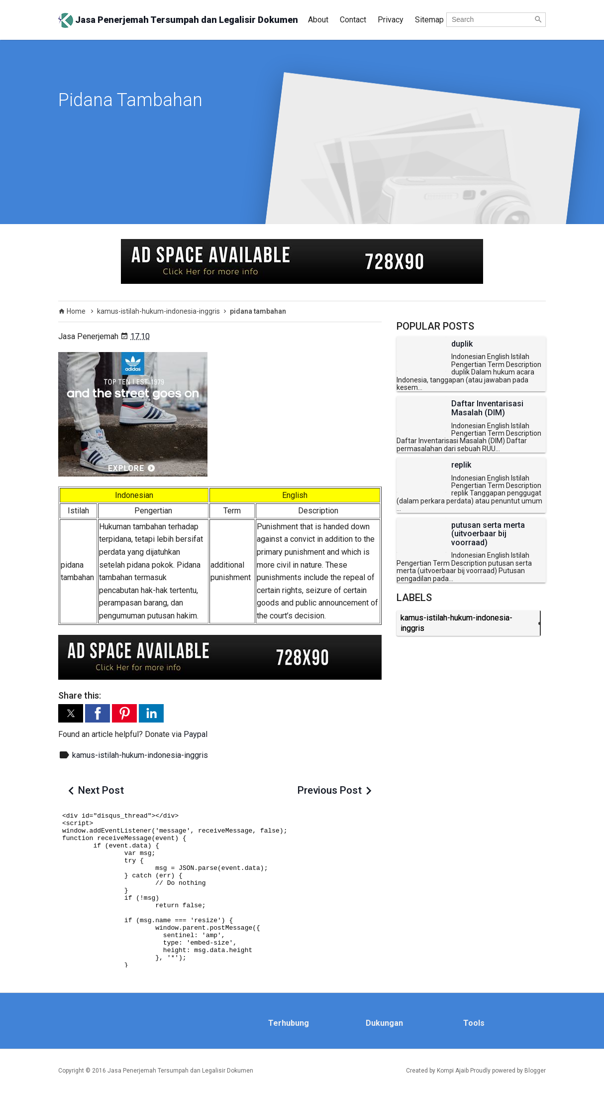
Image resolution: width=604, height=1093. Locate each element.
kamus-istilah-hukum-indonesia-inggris (140, 755)
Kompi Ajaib (453, 1070)
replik (461, 465)
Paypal (195, 734)
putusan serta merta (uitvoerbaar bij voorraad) (488, 534)
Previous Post (330, 790)
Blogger (535, 1070)
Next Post (101, 790)
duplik (462, 344)
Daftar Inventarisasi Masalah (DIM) (487, 408)
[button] (70, 713)
